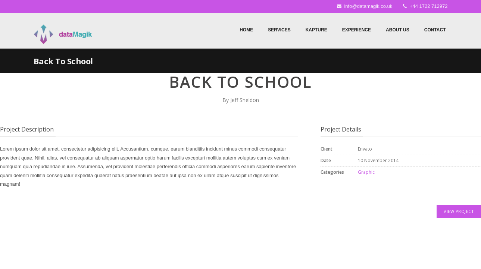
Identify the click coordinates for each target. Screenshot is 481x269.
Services (279, 30)
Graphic (366, 172)
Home (246, 30)
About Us (397, 30)
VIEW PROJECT (459, 211)
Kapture (316, 30)
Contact (435, 30)
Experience (356, 30)
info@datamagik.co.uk (368, 6)
